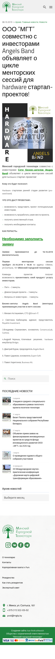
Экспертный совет (10, 587)
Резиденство (8, 577)
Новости (43, 22)
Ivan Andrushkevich (35, 630)
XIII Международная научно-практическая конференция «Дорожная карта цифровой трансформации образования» (27, 473)
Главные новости (30, 22)
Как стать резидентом (12, 582)
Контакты (6, 562)
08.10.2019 (7, 22)
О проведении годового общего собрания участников (27, 457)
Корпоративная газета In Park (15, 567)
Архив (18, 22)
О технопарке (8, 557)
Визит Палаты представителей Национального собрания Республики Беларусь (31, 420)
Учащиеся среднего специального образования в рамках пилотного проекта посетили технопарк (29, 404)
